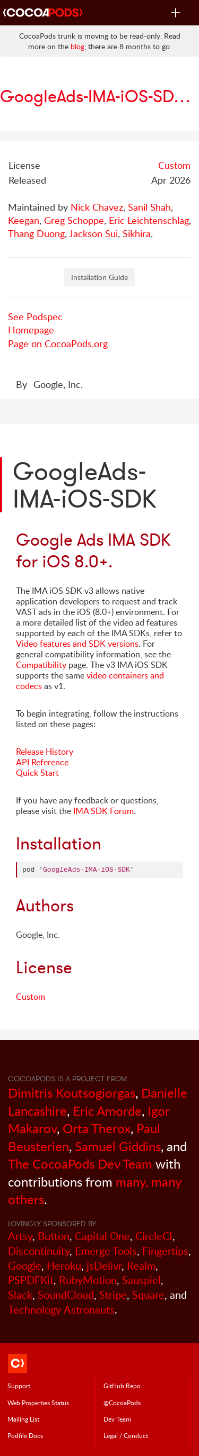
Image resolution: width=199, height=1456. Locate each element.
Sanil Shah (149, 207)
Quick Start (37, 773)
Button (54, 1236)
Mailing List (23, 1419)
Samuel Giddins (118, 1146)
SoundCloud (66, 1295)
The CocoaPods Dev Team (80, 1163)
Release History (44, 751)
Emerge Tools (106, 1251)
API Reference (42, 762)
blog (77, 46)
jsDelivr (104, 1266)
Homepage (31, 329)
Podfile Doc (25, 1435)
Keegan (23, 220)
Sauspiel (141, 1280)
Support (18, 1385)
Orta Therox (97, 1128)
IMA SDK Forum (103, 811)
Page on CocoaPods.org (58, 343)
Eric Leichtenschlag (149, 220)
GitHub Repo (122, 1385)
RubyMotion (88, 1280)
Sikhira (137, 233)
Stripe (113, 1295)
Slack (20, 1295)
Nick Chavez (97, 207)
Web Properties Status (38, 1402)
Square (148, 1295)
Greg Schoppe (74, 220)
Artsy (20, 1236)
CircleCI (153, 1236)
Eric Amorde (107, 1110)
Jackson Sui (93, 233)
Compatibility (41, 665)
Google (24, 1266)
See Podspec (35, 316)
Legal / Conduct (125, 1435)
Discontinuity (39, 1251)
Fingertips (165, 1251)
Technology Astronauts (61, 1310)
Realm (141, 1266)
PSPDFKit (31, 1280)
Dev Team (117, 1419)
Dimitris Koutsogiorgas (71, 1092)
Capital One (102, 1236)
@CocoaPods (122, 1402)
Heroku (64, 1266)
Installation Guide (99, 277)
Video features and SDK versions (77, 643)
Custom (174, 165)
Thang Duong (36, 233)
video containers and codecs (90, 681)
